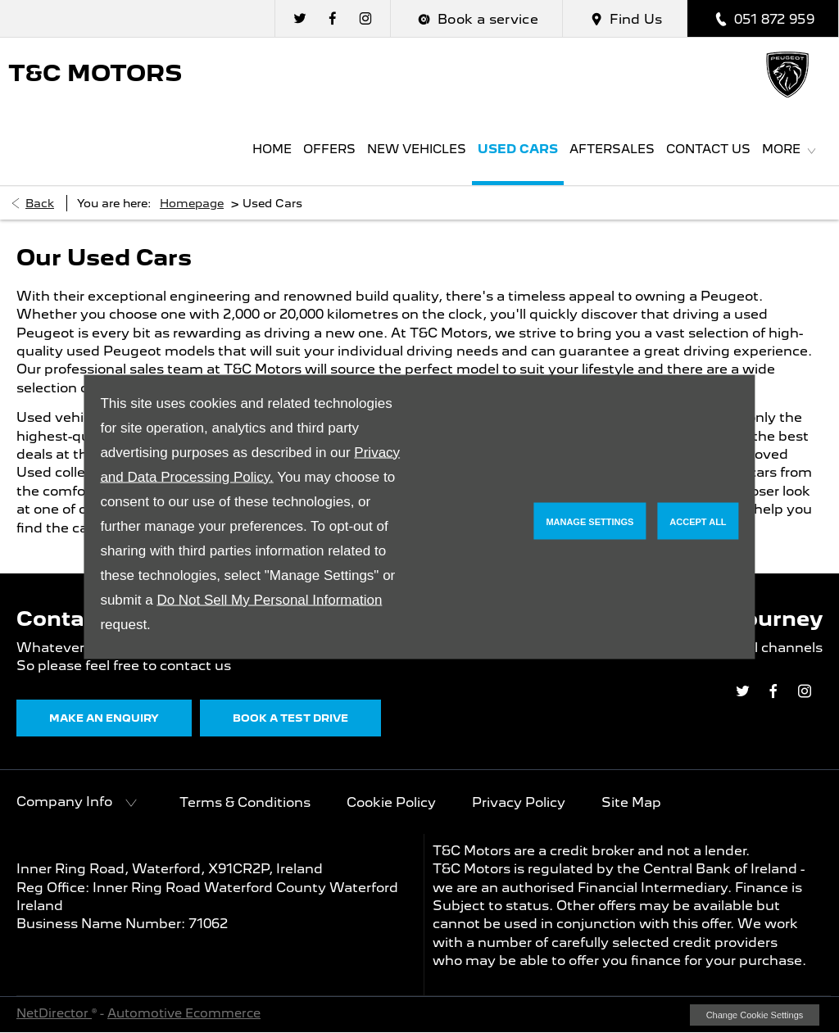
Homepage (192, 203)
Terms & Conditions (245, 802)
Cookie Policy (391, 802)
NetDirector (54, 1013)
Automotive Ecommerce (184, 1013)
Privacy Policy (518, 802)
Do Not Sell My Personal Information (269, 599)
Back (39, 203)
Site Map (631, 802)
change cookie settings (754, 1015)
